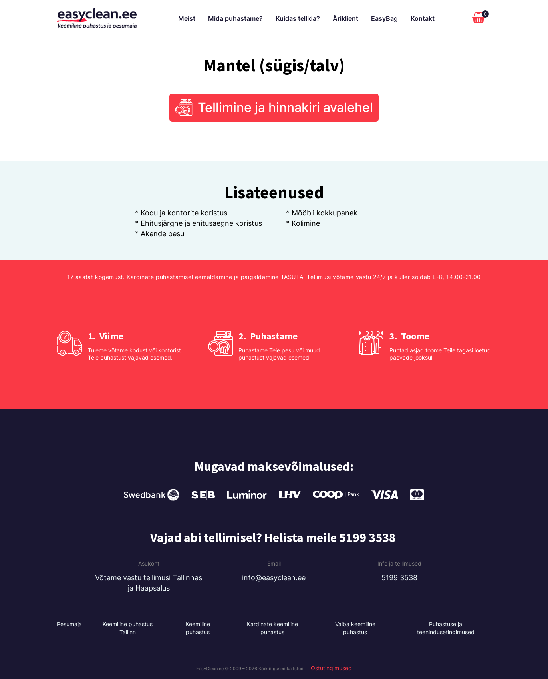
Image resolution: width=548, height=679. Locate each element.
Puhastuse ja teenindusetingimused (446, 628)
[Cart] (480, 18)
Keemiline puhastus (198, 628)
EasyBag (384, 18)
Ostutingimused (331, 668)
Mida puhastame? (235, 18)
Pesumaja (69, 624)
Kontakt (423, 18)
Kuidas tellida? (298, 18)
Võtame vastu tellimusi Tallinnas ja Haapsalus (148, 582)
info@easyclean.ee (274, 577)
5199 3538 (399, 577)
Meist (186, 18)
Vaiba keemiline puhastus (355, 628)
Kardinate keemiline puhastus (272, 628)
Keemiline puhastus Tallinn (128, 628)
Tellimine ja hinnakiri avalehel (285, 107)
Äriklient (345, 18)
